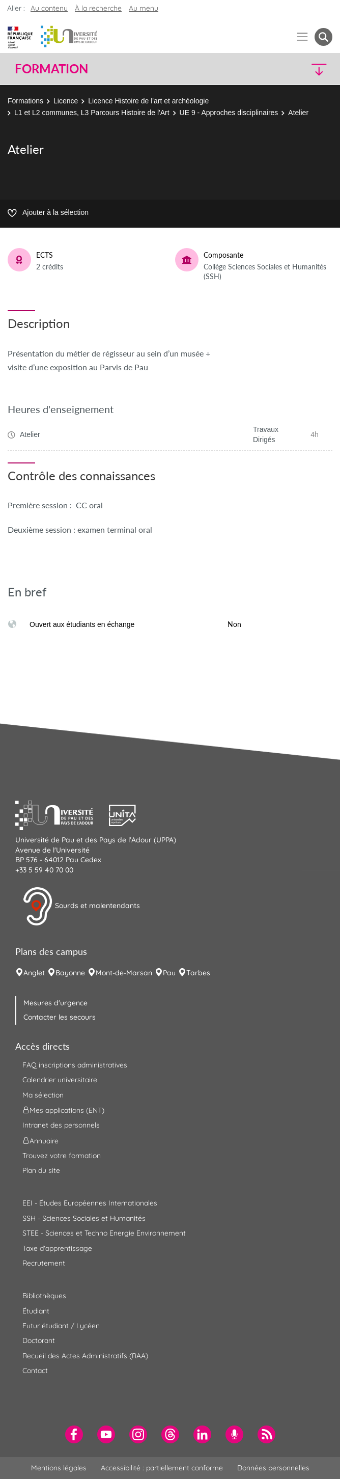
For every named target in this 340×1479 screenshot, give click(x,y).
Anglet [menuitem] (34, 972)
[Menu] (303, 37)
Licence (65, 101)
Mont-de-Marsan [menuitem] (124, 972)
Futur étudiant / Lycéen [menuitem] (61, 1325)
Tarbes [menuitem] (198, 972)
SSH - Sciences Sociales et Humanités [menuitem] (84, 1218)
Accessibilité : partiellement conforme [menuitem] (162, 1467)
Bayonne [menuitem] (70, 972)
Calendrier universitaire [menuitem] (59, 1079)
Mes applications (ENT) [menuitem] (63, 1110)
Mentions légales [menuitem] (59, 1467)
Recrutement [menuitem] (43, 1263)
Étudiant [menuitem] (35, 1311)
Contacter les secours (59, 1017)
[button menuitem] (323, 37)
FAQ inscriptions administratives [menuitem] (74, 1065)
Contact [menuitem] (35, 1370)
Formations (25, 101)
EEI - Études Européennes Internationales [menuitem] (89, 1203)
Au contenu (49, 8)
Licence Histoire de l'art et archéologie (148, 101)
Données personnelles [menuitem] (273, 1467)
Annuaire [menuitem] (40, 1140)
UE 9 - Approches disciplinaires (229, 112)
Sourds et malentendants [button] (81, 906)
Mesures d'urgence (55, 1002)
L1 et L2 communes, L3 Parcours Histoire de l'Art (91, 112)
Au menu (143, 8)
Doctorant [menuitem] (38, 1340)
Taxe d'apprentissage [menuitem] (57, 1248)
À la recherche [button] (98, 8)
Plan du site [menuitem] (41, 1170)
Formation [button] (51, 69)
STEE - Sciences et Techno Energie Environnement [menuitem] (104, 1233)
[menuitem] (74, 1434)
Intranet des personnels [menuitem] (61, 1125)
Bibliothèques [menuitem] (44, 1295)
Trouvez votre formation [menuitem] (61, 1155)
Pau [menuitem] (169, 972)
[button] (294, 69)
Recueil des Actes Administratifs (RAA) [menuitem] (85, 1355)
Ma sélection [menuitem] (43, 1095)
